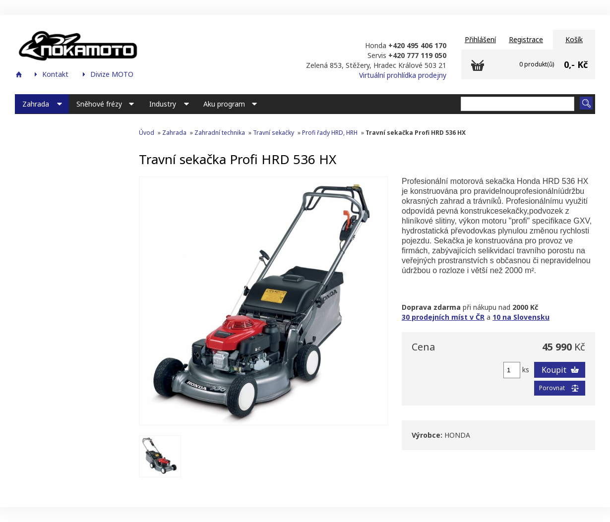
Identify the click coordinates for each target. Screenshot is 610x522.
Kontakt (55, 74)
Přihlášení (480, 39)
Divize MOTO (111, 74)
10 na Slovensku (520, 317)
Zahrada (35, 104)
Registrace (526, 39)
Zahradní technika (219, 132)
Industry (162, 104)
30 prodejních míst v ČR (443, 317)
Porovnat (552, 388)
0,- (569, 64)
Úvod (146, 132)
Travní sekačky (273, 132)
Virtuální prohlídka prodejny (402, 75)
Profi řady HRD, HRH (330, 132)
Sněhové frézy (99, 104)
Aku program (224, 104)
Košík (574, 39)
